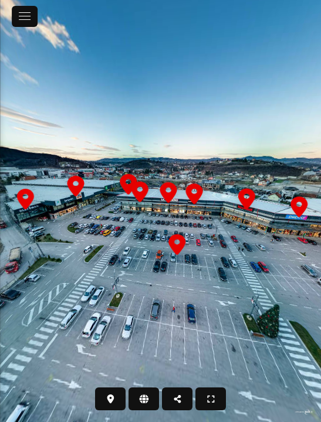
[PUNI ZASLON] (210, 398)
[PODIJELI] (177, 398)
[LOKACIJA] (110, 398)
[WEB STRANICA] (144, 398)
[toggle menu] (25, 16)
